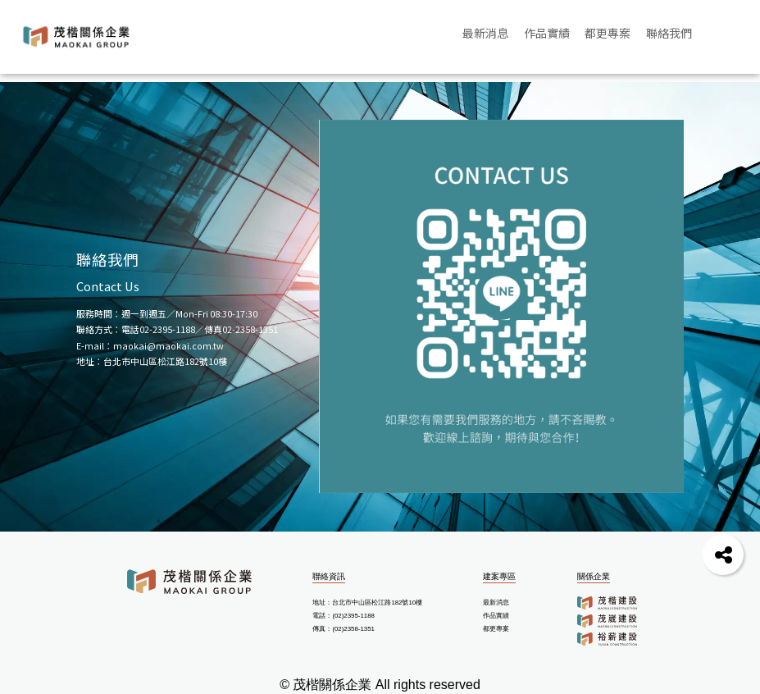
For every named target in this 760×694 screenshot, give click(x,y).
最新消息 (496, 602)
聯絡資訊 (328, 576)
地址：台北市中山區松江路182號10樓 (367, 602)
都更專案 (496, 628)
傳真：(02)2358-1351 (343, 628)
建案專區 (499, 576)
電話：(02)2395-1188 (343, 615)
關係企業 (593, 576)
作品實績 (496, 615)
